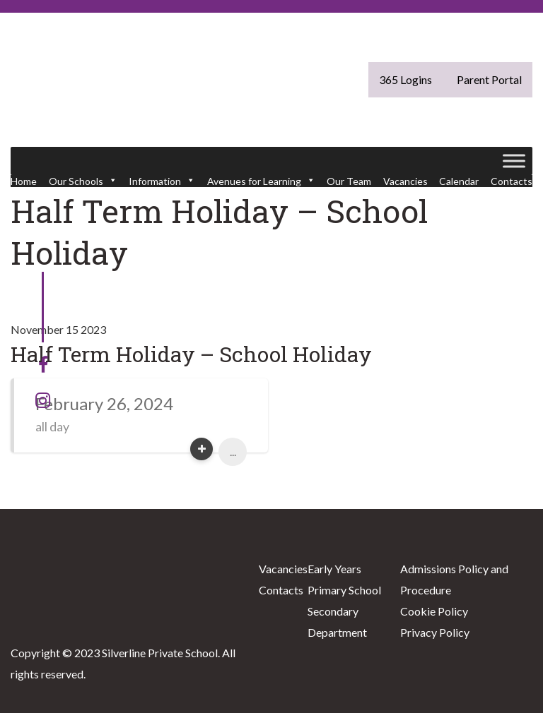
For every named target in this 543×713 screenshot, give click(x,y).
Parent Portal (489, 79)
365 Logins (405, 79)
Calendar (459, 181)
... (233, 451)
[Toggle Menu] (514, 160)
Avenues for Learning (261, 181)
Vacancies (405, 181)
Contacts (511, 181)
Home (24, 181)
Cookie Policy (434, 611)
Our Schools (83, 181)
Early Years (334, 568)
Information (162, 181)
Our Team (349, 181)
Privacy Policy (434, 632)
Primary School (344, 590)
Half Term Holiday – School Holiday (191, 354)
